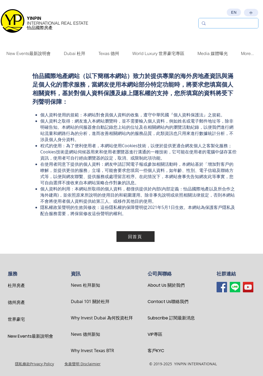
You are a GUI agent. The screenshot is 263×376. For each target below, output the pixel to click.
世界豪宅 (16, 319)
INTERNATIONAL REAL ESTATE (57, 23)
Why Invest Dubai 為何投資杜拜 (90, 318)
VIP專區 (155, 334)
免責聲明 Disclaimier (82, 363)
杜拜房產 (16, 285)
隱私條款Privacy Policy (34, 363)
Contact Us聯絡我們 (166, 301)
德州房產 (16, 302)
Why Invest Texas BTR (90, 350)
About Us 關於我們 (166, 285)
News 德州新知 (85, 334)
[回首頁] (135, 236)
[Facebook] (222, 287)
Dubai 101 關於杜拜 (90, 301)
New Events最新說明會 (27, 336)
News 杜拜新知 (85, 285)
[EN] (234, 12)
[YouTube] (248, 287)
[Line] (235, 287)
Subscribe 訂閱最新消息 (166, 318)
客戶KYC (156, 351)
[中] (251, 12)
